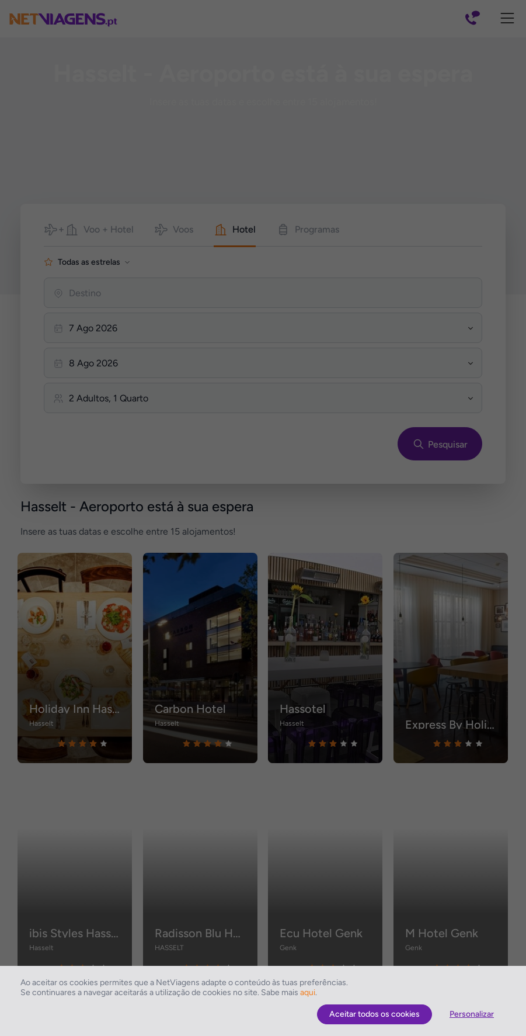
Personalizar (472, 1014)
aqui (307, 992)
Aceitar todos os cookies (374, 1014)
